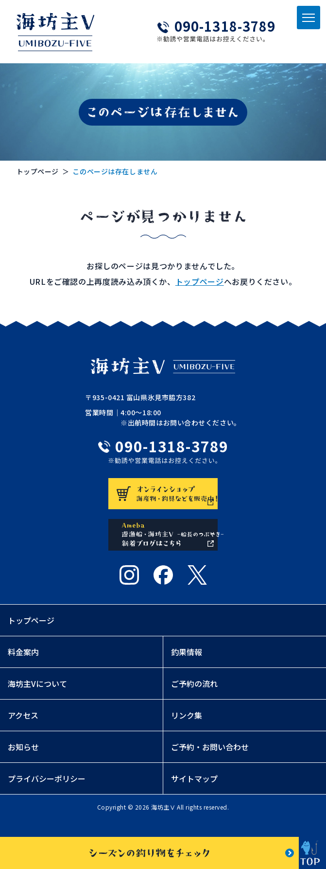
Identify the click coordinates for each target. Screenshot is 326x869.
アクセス (23, 730)
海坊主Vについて (37, 698)
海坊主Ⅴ (163, 822)
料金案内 (23, 667)
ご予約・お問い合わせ (210, 762)
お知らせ (23, 762)
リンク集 (186, 730)
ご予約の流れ (194, 698)
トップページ (38, 171)
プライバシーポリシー (47, 793)
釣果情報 (186, 667)
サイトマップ (194, 793)
